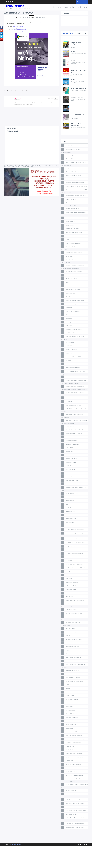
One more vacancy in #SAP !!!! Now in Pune (75, 613)
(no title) (73, 51)
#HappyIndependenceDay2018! (73, 218)
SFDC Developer (69, 706)
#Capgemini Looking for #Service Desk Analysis (76, 186)
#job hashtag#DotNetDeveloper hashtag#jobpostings (70, 248)
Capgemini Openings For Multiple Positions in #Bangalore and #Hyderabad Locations (73, 382)
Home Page (57, 7)
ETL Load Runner (69, 401)
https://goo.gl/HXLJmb (18, 28)
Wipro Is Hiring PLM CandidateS (73, 807)
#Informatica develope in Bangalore (74, 232)
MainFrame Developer (71, 593)
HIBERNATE (68, 465)
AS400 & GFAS (69, 345)
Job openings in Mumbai (71, 538)
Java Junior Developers (77, 97)
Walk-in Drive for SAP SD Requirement (74, 753)
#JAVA (67, 239)
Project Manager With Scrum (72, 646)
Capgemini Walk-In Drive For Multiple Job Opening (72, 393)
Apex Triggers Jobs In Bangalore (73, 332)
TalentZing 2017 (17, 844)
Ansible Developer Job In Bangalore (74, 329)
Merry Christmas (69, 596)
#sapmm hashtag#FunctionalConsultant (75, 300)
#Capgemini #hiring (70, 158)
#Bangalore (41, 22)
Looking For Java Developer (72, 582)
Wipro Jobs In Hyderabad (71, 814)
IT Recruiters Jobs (70, 500)
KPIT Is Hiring (69, 560)
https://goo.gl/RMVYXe (20, 29)
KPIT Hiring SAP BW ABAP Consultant (74, 553)
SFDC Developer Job (70, 710)
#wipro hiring (69, 307)
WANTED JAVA (69, 760)
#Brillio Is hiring (69, 155)
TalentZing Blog (14, 5)
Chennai (68, 398)
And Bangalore (69, 325)
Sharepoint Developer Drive (72, 713)
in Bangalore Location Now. (72, 480)
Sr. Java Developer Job (71, 724)
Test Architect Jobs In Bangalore (73, 742)
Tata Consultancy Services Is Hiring (74, 735)
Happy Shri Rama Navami (71, 440)
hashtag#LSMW (69, 451)
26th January (69, 318)
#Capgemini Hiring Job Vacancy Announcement (76, 179)
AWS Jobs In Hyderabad (71, 349)
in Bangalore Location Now (72, 476)
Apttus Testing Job (70, 342)
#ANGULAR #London (70, 145)
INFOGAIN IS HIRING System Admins (74, 484)
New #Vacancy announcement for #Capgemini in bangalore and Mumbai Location (74, 605)
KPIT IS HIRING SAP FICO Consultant (74, 564)
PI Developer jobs (70, 635)
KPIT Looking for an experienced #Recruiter (76, 567)
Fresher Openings (70, 426)
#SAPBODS (68, 296)
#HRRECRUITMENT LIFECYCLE (73, 228)
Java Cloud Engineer (70, 507)
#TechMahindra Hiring (71, 304)
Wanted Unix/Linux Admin (71, 768)
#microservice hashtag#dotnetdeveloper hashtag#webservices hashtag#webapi (72, 267)
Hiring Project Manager (71, 469)
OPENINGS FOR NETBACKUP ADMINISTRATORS (70, 624)
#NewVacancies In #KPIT (71, 278)
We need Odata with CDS (71, 790)
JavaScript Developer (70, 525)
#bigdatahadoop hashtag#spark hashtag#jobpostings (70, 151)
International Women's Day (72, 493)
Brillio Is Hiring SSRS (70, 364)
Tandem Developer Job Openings (73, 731)
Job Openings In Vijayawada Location (74, 546)
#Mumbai (68, 275)
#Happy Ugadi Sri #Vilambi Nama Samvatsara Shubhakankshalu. (73, 214)
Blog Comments (81, 7)
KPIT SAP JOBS (69, 571)
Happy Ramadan (69, 437)
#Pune (67, 282)
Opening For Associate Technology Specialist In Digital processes (74, 618)
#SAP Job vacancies (70, 293)
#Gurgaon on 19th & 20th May (72, 208)
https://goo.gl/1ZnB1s (24, 31)
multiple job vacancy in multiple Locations (75, 600)
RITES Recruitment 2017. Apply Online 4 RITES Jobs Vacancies (74, 666)
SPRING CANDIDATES (71, 721)
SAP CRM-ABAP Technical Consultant (74, 681)
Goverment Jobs (68, 7)
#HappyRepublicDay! (70, 221)
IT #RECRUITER (69, 497)
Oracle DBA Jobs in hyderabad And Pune (75, 632)
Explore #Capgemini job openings (73, 405)
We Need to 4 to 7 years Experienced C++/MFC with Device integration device (74, 795)
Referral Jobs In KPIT (70, 661)
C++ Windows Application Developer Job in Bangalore (73, 373)
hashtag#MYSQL (69, 455)
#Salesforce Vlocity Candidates (73, 289)
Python (67, 650)
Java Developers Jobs (70, 511)
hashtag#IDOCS (69, 447)
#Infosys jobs (69, 236)
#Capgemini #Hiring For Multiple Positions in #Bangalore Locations (73, 164)
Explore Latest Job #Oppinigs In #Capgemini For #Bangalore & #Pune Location (74, 422)
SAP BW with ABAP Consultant (73, 677)
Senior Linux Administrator (72, 702)
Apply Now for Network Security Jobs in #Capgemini (72, 338)
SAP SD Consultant (76, 106)
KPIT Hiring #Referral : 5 (71, 556)
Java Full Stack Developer (71, 515)
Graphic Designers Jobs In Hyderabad (74, 429)
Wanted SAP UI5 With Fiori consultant (74, 757)
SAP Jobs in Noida (70, 692)
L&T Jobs (68, 575)
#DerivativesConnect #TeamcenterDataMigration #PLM (69, 204)
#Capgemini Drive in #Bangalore (73, 171)
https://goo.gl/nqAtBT (18, 26)
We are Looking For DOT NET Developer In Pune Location (74, 786)
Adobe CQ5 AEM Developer (72, 322)
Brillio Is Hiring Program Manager (73, 367)
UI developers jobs (70, 746)
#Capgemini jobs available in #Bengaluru (75, 182)
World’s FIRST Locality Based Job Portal (75, 823)
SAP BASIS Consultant (71, 674)
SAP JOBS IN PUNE (70, 695)
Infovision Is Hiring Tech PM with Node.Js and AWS (73, 489)
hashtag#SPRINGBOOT (71, 458)
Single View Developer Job (72, 717)
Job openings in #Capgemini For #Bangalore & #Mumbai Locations (73, 534)
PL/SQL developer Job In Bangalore (74, 639)
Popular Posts (68, 33)
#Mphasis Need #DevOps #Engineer (74, 271)
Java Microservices (70, 522)
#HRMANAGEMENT (70, 225)
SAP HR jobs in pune (70, 684)
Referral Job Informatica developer (73, 657)
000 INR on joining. (70, 314)
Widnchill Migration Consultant (73, 799)
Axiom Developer (69, 353)
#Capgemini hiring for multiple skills (74, 175)
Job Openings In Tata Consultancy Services (75, 542)
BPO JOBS (68, 360)
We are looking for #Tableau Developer (74, 775)
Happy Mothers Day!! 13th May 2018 (74, 433)
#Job (20, 22)
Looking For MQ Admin (71, 589)
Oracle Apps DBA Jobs (71, 628)
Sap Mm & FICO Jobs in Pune (78, 114)
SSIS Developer (69, 728)
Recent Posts (81, 33)
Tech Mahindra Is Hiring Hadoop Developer (75, 739)
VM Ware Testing (70, 749)
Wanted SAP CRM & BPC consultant (74, 764)
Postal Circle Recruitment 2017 (73, 642)
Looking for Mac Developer (72, 585)
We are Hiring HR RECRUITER (78, 88)
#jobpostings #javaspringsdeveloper (74, 252)
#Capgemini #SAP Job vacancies (73, 168)
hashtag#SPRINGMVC (71, 462)
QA (66, 653)
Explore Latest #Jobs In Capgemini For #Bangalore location (72, 416)
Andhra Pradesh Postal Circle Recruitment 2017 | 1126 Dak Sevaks (78, 70)
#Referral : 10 (69, 285)
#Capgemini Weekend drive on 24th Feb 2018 (76, 195)
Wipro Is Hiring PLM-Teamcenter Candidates (76, 810)
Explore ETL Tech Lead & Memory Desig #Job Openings (73, 410)
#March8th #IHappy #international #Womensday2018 (71, 261)
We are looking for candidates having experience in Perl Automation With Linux (74, 780)
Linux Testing (69, 578)
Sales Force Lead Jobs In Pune (72, 670)
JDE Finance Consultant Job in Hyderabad (75, 529)
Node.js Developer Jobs (71, 609)
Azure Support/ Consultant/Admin (73, 356)
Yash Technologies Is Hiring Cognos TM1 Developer (72, 829)
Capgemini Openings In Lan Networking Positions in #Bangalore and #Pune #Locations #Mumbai (74, 388)
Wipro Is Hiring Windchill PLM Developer (75, 803)
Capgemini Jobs (69, 377)
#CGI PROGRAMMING (71, 199)
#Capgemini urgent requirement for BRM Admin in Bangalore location (74, 191)
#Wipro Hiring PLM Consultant (72, 311)
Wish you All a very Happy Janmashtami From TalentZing (73, 819)
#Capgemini (15, 22)
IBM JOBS (68, 473)
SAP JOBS (68, 688)
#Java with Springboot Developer (73, 243)
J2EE (67, 504)
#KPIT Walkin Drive (70, 256)
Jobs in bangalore (70, 549)
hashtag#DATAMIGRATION (72, 444)
